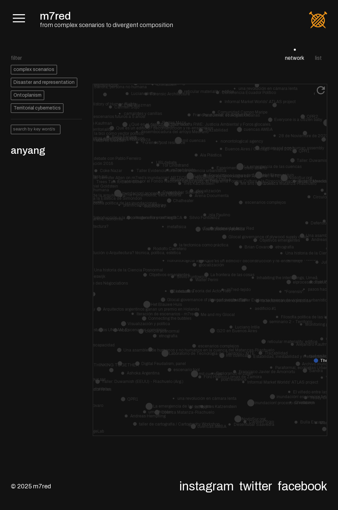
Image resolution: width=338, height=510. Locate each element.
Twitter (255, 486)
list (318, 58)
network (294, 58)
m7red (55, 16)
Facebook (302, 486)
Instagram (206, 486)
